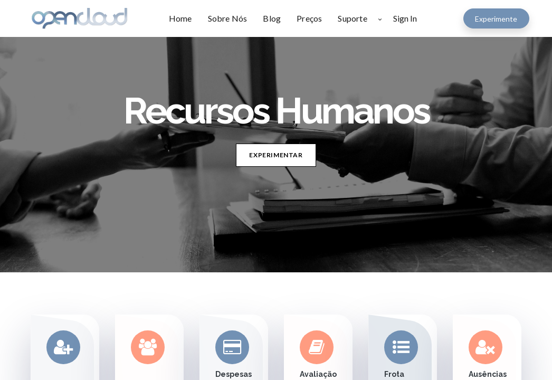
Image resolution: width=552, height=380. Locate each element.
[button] (380, 18)
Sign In (405, 18)
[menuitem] (184, 18)
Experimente (496, 18)
